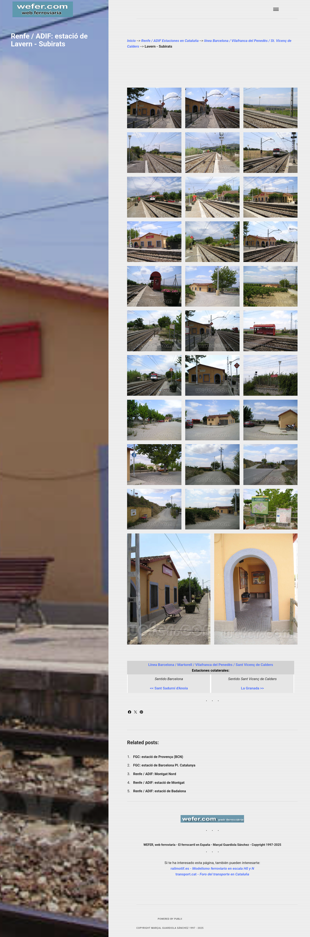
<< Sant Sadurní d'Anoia (169, 688)
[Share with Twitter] (136, 712)
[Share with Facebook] (130, 712)
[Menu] (276, 9)
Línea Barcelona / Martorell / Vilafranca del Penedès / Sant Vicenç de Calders (210, 665)
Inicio (131, 41)
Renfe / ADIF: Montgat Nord (154, 774)
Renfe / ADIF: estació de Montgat (159, 783)
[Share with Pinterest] (141, 712)
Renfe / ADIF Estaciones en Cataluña (170, 41)
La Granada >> (252, 688)
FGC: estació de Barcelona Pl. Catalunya (164, 765)
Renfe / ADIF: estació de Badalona (160, 791)
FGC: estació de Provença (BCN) (158, 757)
